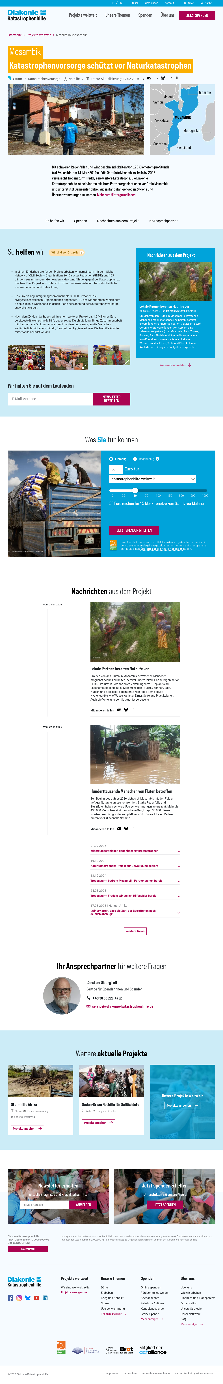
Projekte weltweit (83, 15)
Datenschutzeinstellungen (156, 1374)
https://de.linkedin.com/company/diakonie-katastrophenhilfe (45, 1298)
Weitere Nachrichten (173, 365)
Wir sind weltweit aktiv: (75, 1288)
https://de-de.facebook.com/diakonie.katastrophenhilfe (10, 1298)
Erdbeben (107, 1293)
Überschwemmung (113, 1309)
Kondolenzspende (152, 1309)
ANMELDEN (83, 1206)
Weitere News (135, 932)
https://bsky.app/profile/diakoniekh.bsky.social (28, 1298)
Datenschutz (130, 1374)
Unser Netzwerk (190, 1315)
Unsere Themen (117, 15)
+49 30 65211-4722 (107, 999)
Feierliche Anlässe (152, 1304)
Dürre (104, 1288)
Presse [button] (134, 2)
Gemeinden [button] (151, 2)
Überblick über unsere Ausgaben (161, 549)
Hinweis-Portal (204, 1374)
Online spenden (151, 1288)
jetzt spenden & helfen (134, 531)
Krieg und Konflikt (112, 1299)
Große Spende (150, 1315)
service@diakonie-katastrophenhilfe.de (122, 1007)
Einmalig (121, 459)
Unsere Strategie (191, 1309)
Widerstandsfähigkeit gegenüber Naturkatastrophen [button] (124, 851)
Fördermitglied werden (155, 1293)
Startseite (15, 35)
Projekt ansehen (27, 1129)
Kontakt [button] (169, 2)
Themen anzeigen (111, 1314)
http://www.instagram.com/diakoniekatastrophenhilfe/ (19, 1298)
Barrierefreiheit (184, 1374)
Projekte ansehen (182, 1106)
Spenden (145, 15)
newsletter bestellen (112, 399)
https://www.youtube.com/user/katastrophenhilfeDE (36, 1298)
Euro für (131, 469)
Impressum (112, 1374)
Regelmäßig (147, 459)
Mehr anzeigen (149, 1320)
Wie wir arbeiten (191, 1293)
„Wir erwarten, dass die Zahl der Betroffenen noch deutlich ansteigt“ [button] (123, 913)
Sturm (15, 78)
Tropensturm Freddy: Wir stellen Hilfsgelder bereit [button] (123, 896)
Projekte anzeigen (72, 1293)
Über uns (168, 15)
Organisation (189, 1304)
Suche (206, 3)
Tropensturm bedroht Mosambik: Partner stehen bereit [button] (126, 881)
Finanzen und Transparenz (198, 1299)
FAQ (183, 1320)
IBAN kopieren (28, 1250)
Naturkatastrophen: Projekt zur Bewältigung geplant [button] (124, 866)
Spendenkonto (150, 1299)
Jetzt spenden (165, 1206)
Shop (189, 3)
